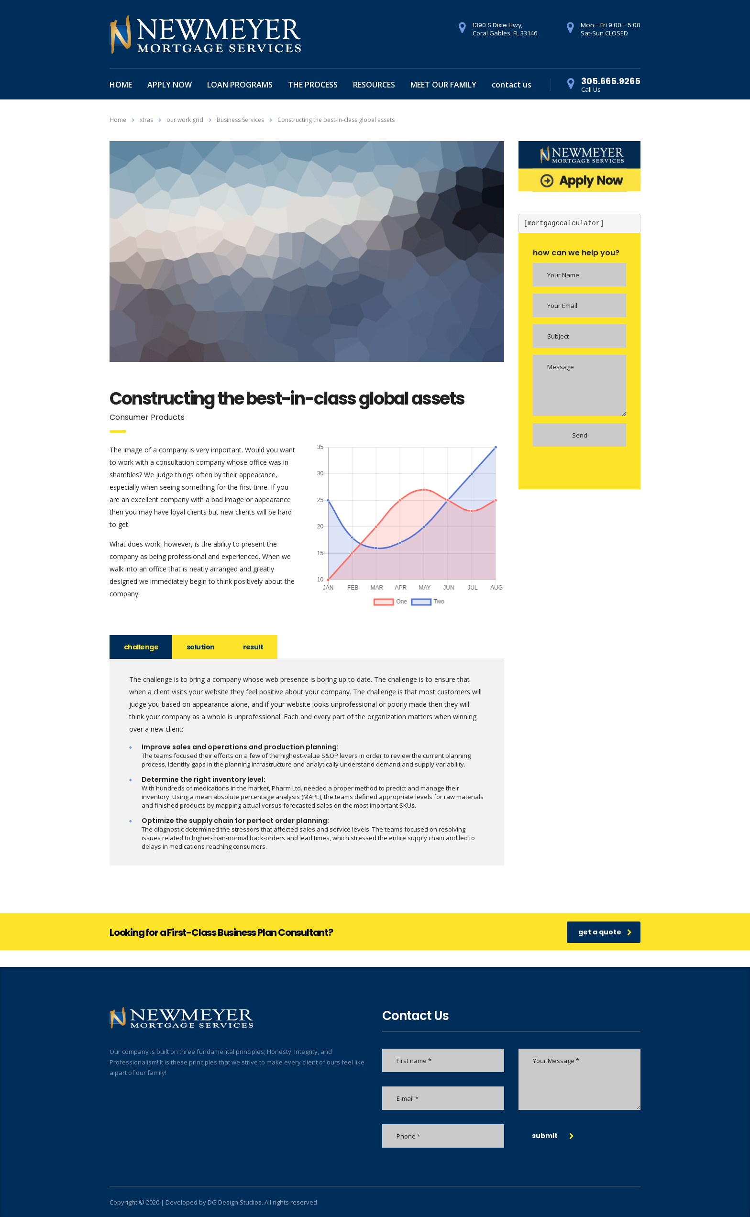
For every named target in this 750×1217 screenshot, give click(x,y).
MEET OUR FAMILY (443, 84)
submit (553, 1135)
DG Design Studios (235, 1202)
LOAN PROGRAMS (240, 84)
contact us (511, 84)
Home (118, 120)
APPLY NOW (169, 84)
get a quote (605, 932)
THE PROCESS (313, 84)
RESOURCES (374, 84)
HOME (121, 84)
